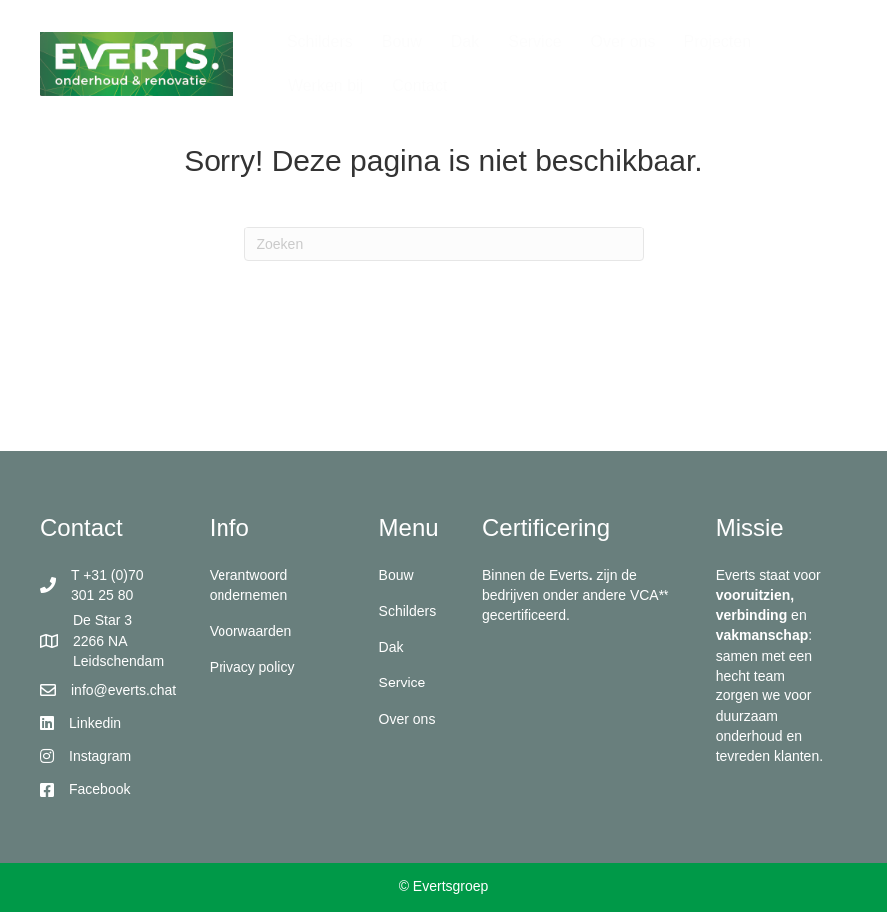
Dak (465, 41)
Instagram (100, 756)
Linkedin (95, 723)
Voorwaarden (251, 631)
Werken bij (325, 85)
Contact (419, 85)
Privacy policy (252, 667)
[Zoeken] (444, 244)
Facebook (99, 789)
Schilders (320, 41)
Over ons (623, 41)
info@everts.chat (123, 690)
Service (534, 41)
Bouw (402, 41)
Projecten (717, 41)
